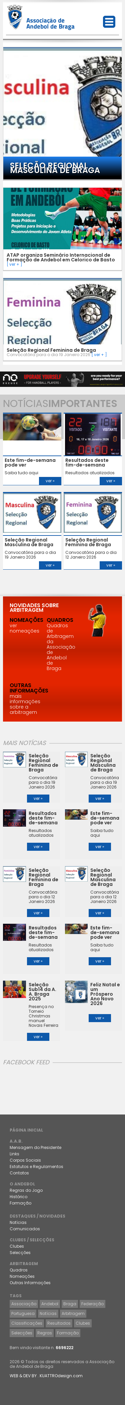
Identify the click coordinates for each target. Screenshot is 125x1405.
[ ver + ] (14, 264)
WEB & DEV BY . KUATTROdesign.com (46, 1376)
